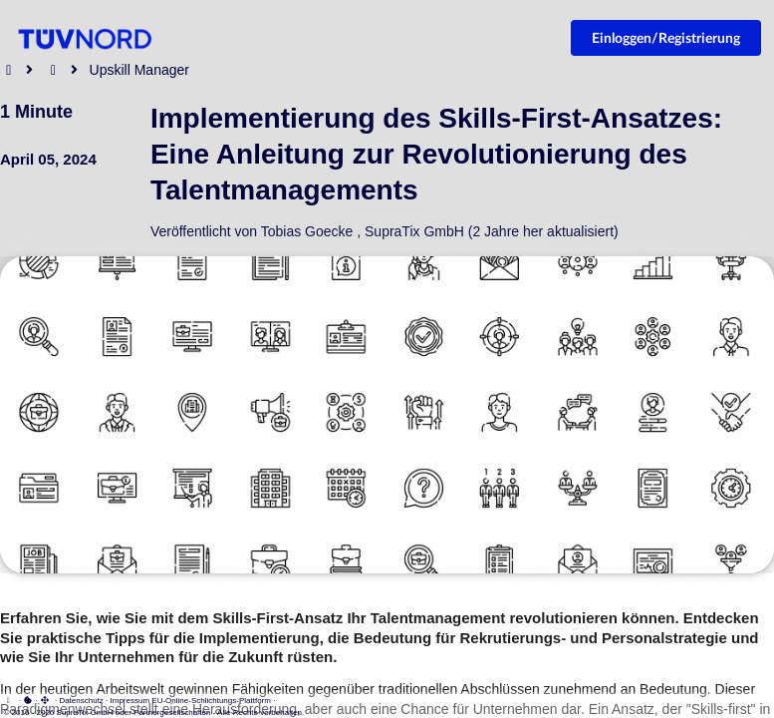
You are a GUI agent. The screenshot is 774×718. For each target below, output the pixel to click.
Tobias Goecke (307, 231)
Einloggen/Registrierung (666, 37)
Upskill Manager (139, 70)
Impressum (130, 700)
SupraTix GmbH (414, 231)
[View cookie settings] (28, 700)
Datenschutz (81, 700)
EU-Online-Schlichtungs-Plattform (211, 700)
